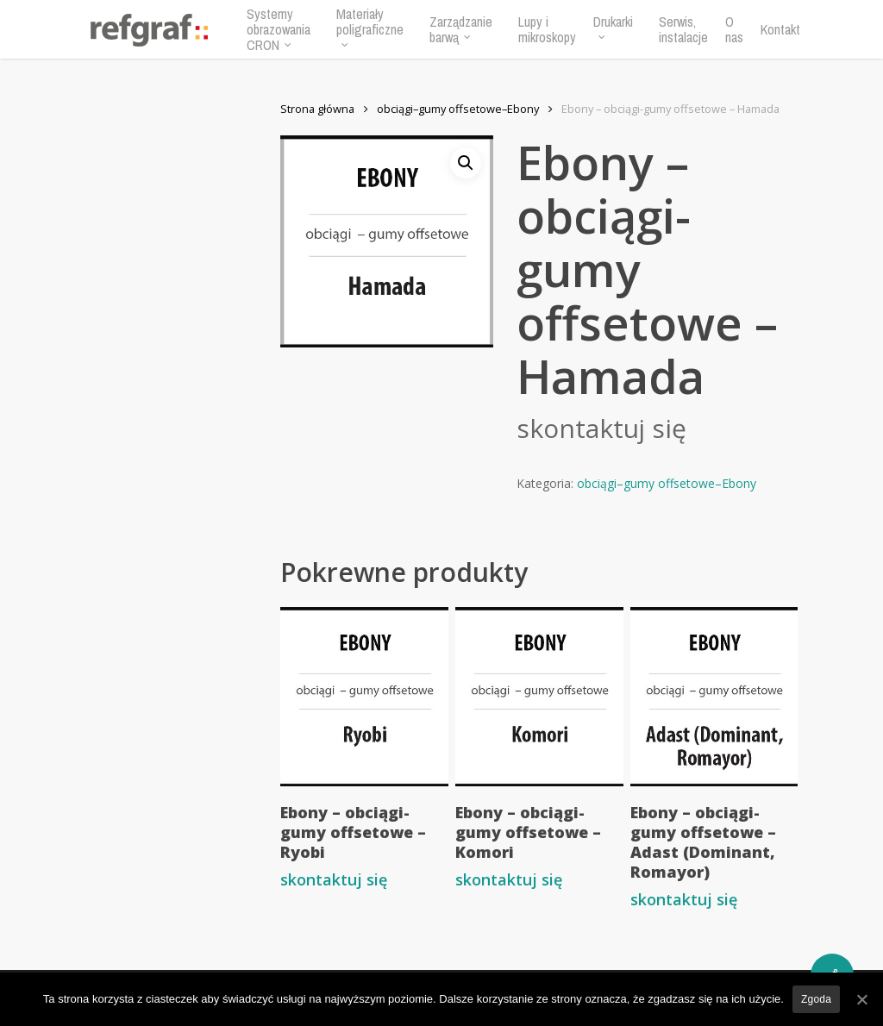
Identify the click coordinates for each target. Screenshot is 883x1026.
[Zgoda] (861, 999)
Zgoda (816, 999)
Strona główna (317, 108)
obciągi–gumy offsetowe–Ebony (458, 108)
